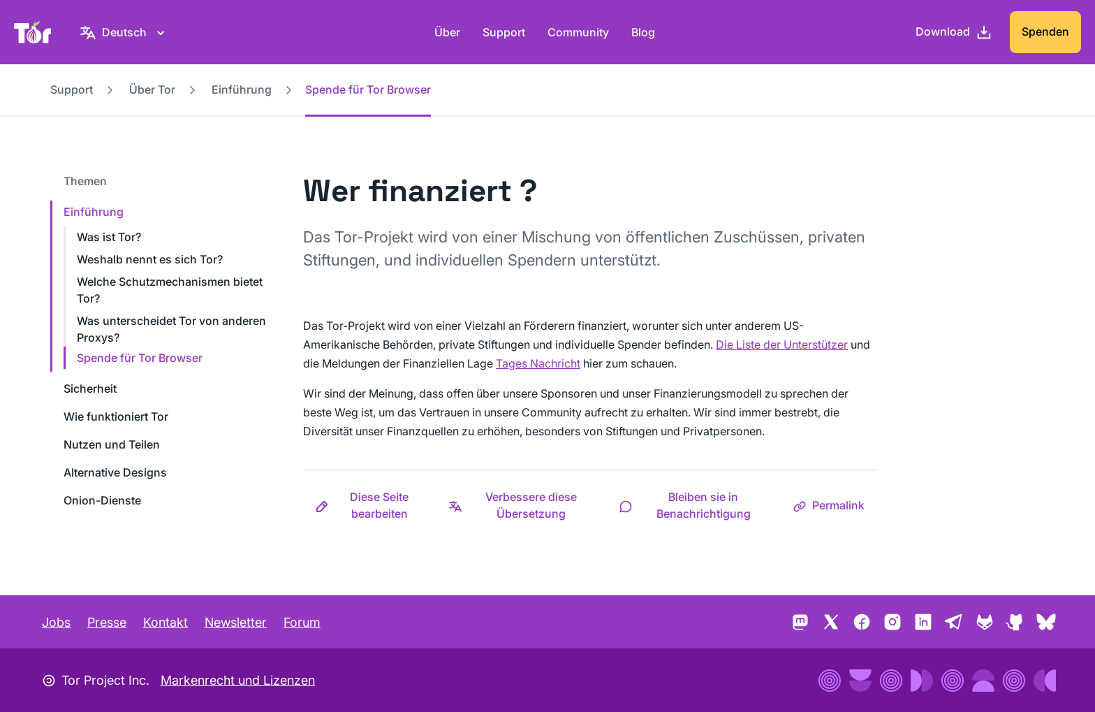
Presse (106, 622)
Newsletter (236, 622)
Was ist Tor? (109, 237)
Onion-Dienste (102, 500)
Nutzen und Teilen (112, 444)
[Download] (954, 32)
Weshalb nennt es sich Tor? (150, 259)
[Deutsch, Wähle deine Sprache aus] (124, 32)
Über (447, 32)
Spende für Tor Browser (140, 358)
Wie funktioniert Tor (116, 416)
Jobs (56, 622)
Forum (302, 622)
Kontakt (165, 622)
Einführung (242, 89)
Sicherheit (90, 388)
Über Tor (152, 89)
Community (578, 32)
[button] (369, 505)
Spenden (1045, 31)
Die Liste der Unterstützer (782, 344)
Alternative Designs (115, 472)
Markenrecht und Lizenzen (238, 680)
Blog (643, 32)
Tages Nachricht (538, 363)
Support (504, 32)
